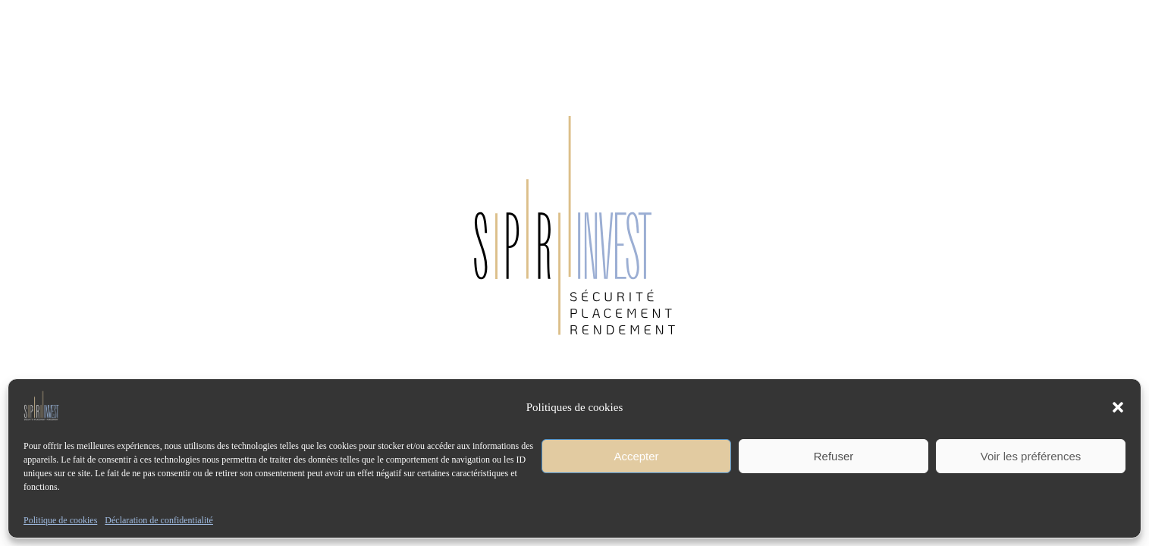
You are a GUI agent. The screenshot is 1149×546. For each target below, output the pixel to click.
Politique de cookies (60, 520)
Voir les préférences (1031, 456)
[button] (1117, 407)
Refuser (834, 456)
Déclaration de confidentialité (159, 520)
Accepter (636, 456)
